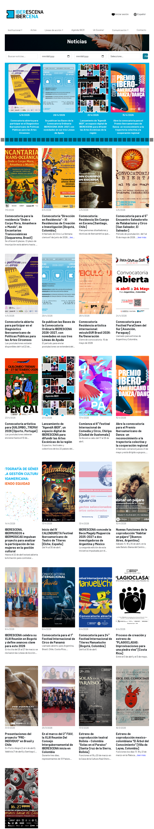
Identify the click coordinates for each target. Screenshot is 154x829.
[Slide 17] (7, 139)
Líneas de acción (53, 30)
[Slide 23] (34, 139)
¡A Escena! (98, 29)
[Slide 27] (52, 139)
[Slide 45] (133, 139)
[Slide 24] (38, 139)
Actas (34, 29)
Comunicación (119, 30)
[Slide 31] (70, 139)
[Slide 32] (75, 139)
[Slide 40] (111, 139)
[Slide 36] (93, 139)
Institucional (14, 30)
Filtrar (146, 56)
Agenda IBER (78, 29)
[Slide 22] (29, 139)
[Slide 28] (57, 139)
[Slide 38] (102, 139)
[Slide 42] (120, 139)
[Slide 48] (147, 139)
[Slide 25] (43, 139)
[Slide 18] (11, 139)
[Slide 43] (124, 139)
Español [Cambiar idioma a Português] (139, 14)
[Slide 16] (2, 139)
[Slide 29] (61, 139)
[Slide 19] (16, 139)
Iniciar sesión (120, 14)
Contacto (141, 29)
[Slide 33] (79, 139)
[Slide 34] (84, 139)
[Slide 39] (106, 139)
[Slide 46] (138, 139)
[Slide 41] (115, 139)
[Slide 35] (88, 139)
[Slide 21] (25, 139)
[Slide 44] (129, 139)
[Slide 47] (142, 139)
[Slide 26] (47, 139)
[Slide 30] (66, 139)
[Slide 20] (20, 139)
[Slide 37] (97, 139)
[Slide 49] (151, 139)
